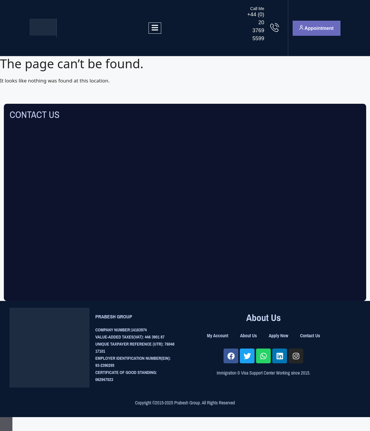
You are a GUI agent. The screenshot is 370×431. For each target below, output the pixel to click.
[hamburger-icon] (155, 28)
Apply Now (278, 335)
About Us (248, 335)
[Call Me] (274, 27)
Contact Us (310, 335)
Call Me (257, 8)
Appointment (316, 28)
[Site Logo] (43, 33)
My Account (217, 335)
